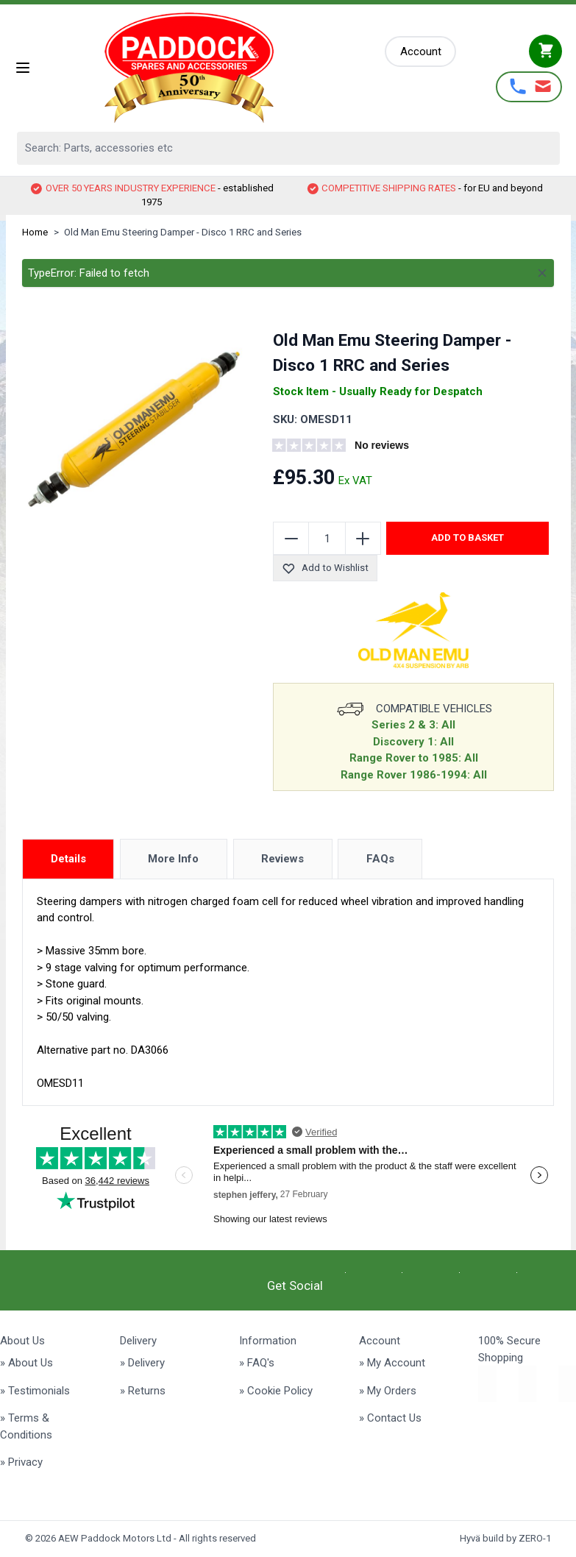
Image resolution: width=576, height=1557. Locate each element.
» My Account (392, 1362)
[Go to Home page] (208, 68)
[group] (362, 447)
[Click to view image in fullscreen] (134, 429)
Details (68, 858)
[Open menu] (23, 68)
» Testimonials (35, 1390)
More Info (173, 858)
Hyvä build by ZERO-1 (505, 1538)
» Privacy (21, 1462)
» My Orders (387, 1390)
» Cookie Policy (276, 1390)
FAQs (380, 858)
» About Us (26, 1362)
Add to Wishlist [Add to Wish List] (325, 568)
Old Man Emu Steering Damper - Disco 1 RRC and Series (183, 232)
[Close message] (542, 273)
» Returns (143, 1390)
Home (35, 232)
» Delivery (142, 1362)
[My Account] (421, 52)
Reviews (282, 858)
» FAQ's (256, 1362)
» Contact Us (390, 1418)
